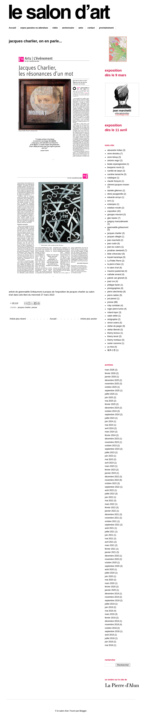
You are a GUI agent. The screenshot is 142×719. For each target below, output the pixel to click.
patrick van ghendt (115, 278)
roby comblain (113, 305)
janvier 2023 (110, 473)
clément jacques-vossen (118, 184)
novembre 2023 (112, 442)
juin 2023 (109, 456)
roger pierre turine (115, 309)
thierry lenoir (113, 336)
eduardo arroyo (114, 197)
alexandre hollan (114, 150)
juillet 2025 (109, 394)
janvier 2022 (110, 511)
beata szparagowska (116, 164)
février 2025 (110, 404)
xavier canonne (114, 343)
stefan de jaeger (114, 326)
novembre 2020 (112, 559)
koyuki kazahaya (114, 257)
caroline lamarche (115, 174)
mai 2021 (109, 538)
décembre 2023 (112, 438)
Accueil (12, 28)
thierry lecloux (113, 333)
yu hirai (110, 347)
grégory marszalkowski (117, 221)
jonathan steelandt (115, 250)
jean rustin (112, 243)
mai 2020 (109, 580)
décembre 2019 (112, 593)
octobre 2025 (111, 387)
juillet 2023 (109, 452)
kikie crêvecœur (114, 254)
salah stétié (112, 316)
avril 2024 (109, 428)
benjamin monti (114, 167)
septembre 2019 (112, 600)
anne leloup (112, 157)
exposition (111, 211)
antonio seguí (113, 160)
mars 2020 (109, 583)
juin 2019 (109, 607)
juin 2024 (109, 421)
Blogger (82, 711)
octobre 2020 (111, 562)
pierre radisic (113, 295)
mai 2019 (109, 611)
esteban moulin (114, 208)
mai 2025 (109, 401)
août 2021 (109, 528)
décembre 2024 (112, 408)
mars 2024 (109, 432)
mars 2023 (109, 466)
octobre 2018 (111, 628)
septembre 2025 (112, 390)
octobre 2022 (111, 483)
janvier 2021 (110, 552)
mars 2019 (109, 614)
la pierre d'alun (114, 264)
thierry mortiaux (114, 340)
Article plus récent (18, 319)
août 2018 (109, 635)
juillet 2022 (109, 493)
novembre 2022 (112, 480)
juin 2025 (109, 397)
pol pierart (111, 298)
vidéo (55, 28)
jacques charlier (24, 307)
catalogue (111, 178)
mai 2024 (109, 425)
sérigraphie (112, 319)
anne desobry (113, 153)
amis (80, 28)
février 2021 (110, 549)
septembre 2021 (112, 525)
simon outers (113, 323)
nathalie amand (114, 274)
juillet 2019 (109, 604)
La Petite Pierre (114, 261)
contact (91, 28)
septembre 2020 (112, 566)
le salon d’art (113, 268)
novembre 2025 (112, 383)
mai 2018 (109, 645)
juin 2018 (109, 642)
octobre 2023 (111, 445)
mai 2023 (109, 459)
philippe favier (113, 285)
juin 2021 (109, 535)
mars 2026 (109, 370)
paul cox (111, 281)
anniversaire (68, 28)
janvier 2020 (110, 590)
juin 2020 (109, 576)
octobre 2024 (111, 411)
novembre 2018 (112, 624)
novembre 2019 (112, 597)
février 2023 (110, 470)
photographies (113, 288)
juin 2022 (109, 497)
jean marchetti (113, 240)
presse (34, 307)
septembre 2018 (112, 631)
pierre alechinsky (115, 291)
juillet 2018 (109, 638)
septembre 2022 (112, 487)
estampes (111, 204)
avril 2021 (109, 542)
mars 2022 (109, 504)
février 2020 (110, 586)
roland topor (112, 312)
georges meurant (115, 214)
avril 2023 (109, 463)
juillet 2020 (109, 573)
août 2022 (109, 490)
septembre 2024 (112, 414)
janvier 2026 (110, 377)
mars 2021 (109, 545)
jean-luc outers (114, 247)
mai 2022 (109, 500)
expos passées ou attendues (34, 28)
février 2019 (110, 618)
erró (109, 201)
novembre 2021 (112, 518)
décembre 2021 (112, 514)
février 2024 (110, 435)
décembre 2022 (112, 476)
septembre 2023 (112, 449)
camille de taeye (114, 171)
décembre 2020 (112, 556)
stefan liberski (113, 329)
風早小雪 (111, 350)
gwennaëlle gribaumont (117, 227)
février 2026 (110, 373)
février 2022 (110, 507)
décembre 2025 (112, 380)
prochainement (106, 28)
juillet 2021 (109, 531)
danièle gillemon (114, 190)
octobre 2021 (111, 521)
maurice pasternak (115, 271)
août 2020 (109, 569)
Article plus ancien (88, 319)
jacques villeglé (114, 236)
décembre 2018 (112, 621)
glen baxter (112, 218)
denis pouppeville (115, 194)
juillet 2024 (109, 418)
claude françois (114, 181)
